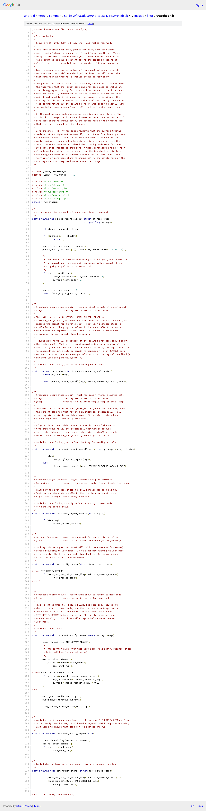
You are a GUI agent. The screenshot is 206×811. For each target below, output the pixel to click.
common (55, 16)
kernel (42, 16)
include (139, 16)
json (200, 805)
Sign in (199, 5)
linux (150, 16)
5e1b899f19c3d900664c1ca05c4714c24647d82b (96, 16)
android (29, 16)
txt (192, 805)
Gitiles (19, 805)
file (90, 23)
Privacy (28, 805)
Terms (37, 805)
